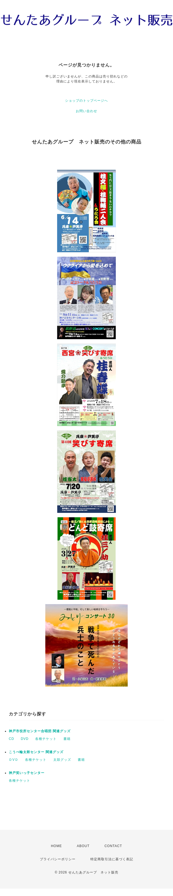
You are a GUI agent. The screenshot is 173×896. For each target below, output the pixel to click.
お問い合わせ (86, 111)
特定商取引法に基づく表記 (111, 859)
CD (11, 739)
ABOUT (83, 846)
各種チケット (46, 739)
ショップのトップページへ (86, 101)
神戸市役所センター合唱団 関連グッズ (40, 731)
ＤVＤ (13, 760)
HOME (56, 846)
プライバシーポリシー (58, 859)
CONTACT (113, 846)
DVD (25, 739)
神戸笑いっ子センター (26, 773)
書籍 (67, 739)
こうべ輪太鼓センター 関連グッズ (36, 752)
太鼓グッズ (62, 760)
